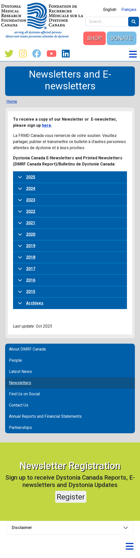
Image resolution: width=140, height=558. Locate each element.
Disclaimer (22, 527)
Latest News (20, 371)
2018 (25, 259)
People (15, 360)
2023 (25, 202)
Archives (29, 305)
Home (11, 101)
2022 (25, 213)
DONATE (122, 38)
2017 (25, 270)
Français (128, 9)
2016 (25, 282)
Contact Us (18, 405)
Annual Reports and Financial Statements (45, 416)
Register (71, 496)
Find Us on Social (24, 394)
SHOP (94, 38)
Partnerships (20, 427)
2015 (25, 293)
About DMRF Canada (27, 349)
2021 (25, 224)
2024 (25, 190)
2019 (25, 247)
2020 (25, 236)
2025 (25, 179)
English (109, 9)
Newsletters (20, 382)
